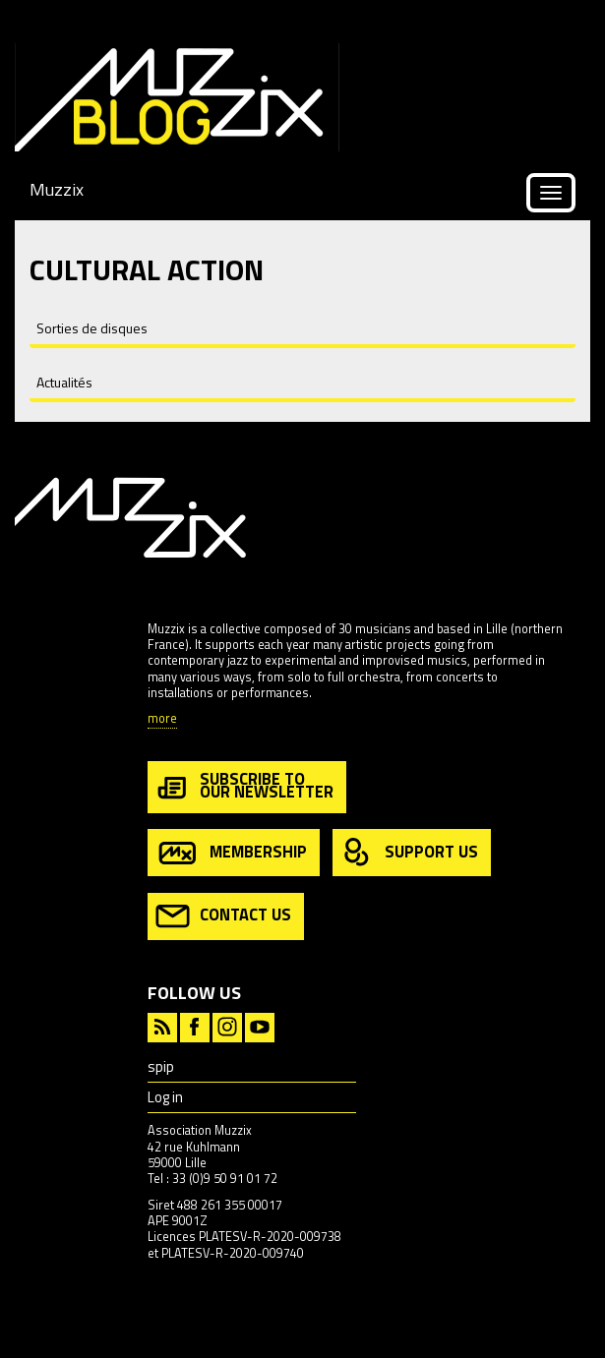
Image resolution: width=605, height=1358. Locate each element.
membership (231, 853)
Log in (165, 1097)
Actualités (64, 382)
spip (161, 1066)
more (162, 719)
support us (409, 853)
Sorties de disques (92, 328)
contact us (223, 916)
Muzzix (57, 189)
